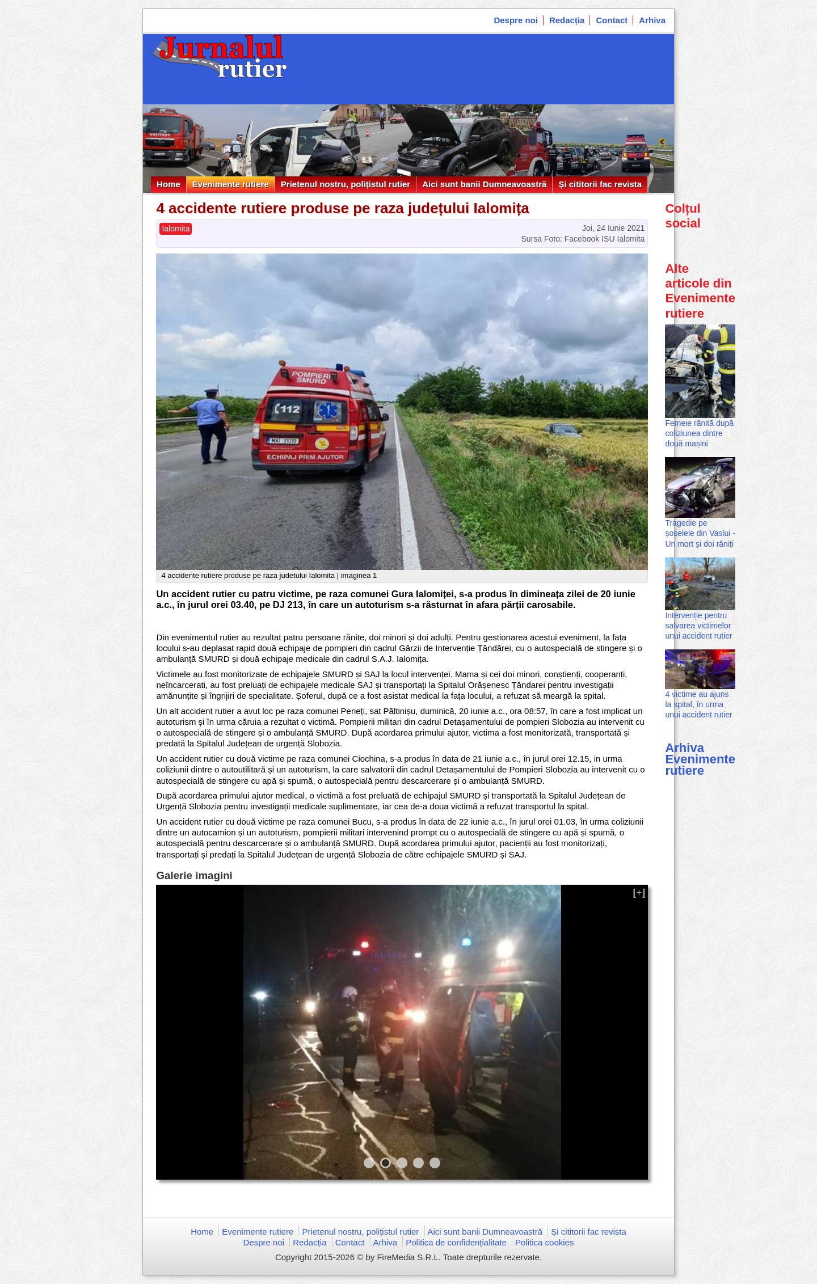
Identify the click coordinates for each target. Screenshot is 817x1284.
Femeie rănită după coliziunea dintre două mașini (699, 433)
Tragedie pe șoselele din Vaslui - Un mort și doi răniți (700, 533)
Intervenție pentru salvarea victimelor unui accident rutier (698, 625)
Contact (612, 20)
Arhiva (652, 20)
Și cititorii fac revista (600, 184)
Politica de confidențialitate (456, 1242)
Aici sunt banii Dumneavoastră (484, 184)
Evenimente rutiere (230, 184)
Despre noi (516, 20)
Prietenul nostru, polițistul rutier (345, 184)
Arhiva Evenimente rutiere (700, 759)
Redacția (567, 20)
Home (168, 184)
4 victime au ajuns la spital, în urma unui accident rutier (698, 704)
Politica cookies (544, 1242)
